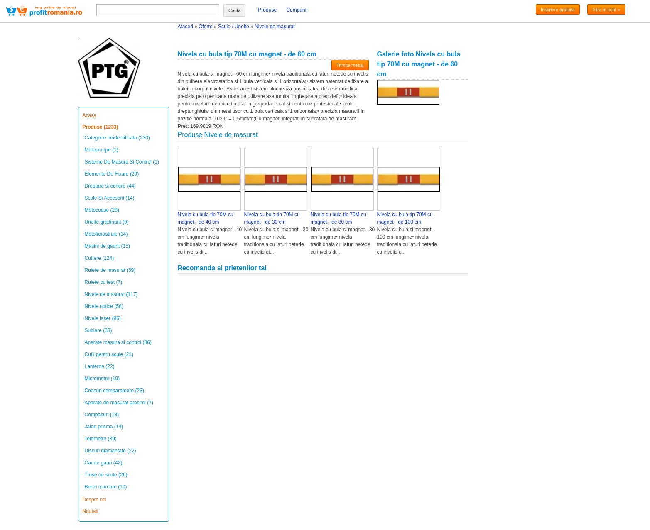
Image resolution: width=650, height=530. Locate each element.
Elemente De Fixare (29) (112, 174)
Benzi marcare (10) (106, 487)
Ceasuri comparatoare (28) (114, 390)
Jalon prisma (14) (104, 427)
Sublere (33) (98, 330)
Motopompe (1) (101, 150)
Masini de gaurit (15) (107, 246)
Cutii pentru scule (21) (109, 354)
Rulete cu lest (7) (104, 282)
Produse (267, 10)
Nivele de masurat (275, 26)
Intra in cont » (606, 9)
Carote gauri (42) (104, 463)
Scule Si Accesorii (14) (110, 198)
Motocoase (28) (102, 210)
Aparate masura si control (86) (118, 342)
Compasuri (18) (102, 415)
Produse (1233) (100, 127)
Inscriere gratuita (558, 9)
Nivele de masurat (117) (111, 294)
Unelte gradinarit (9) (107, 222)
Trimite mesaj (350, 65)
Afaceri (185, 26)
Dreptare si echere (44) (110, 186)
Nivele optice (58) (104, 306)
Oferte (205, 26)
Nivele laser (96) (103, 318)
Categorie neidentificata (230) (117, 138)
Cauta (234, 10)
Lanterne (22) (100, 366)
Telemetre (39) (101, 439)
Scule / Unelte (233, 26)
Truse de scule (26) (106, 475)
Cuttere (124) (99, 258)
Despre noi (95, 500)
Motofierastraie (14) (106, 234)
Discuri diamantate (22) (110, 451)
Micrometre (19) (102, 378)
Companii (296, 10)
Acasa (89, 115)
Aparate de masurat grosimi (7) (119, 402)
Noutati (90, 511)
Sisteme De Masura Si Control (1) (122, 162)
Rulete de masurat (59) (110, 270)
